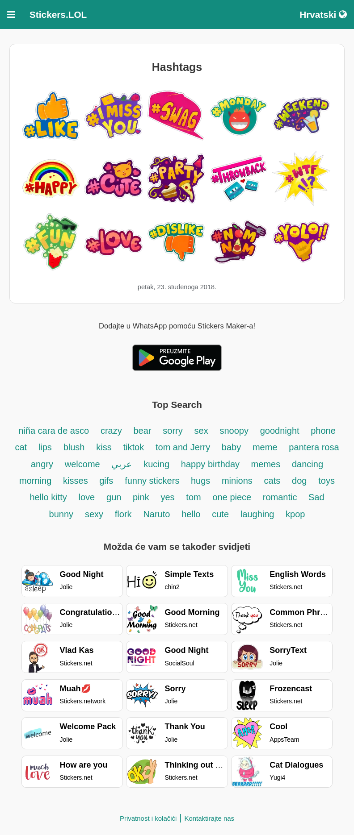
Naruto (156, 514)
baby (231, 447)
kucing (156, 464)
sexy (94, 514)
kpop (295, 514)
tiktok (133, 447)
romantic (281, 497)
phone (323, 431)
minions (237, 481)
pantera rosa (314, 447)
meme (265, 447)
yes (167, 497)
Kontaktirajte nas (209, 818)
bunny (61, 514)
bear (142, 431)
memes (266, 464)
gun (115, 497)
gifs (106, 481)
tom (193, 497)
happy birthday (211, 464)
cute (220, 514)
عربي (121, 464)
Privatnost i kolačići (148, 818)
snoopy (234, 431)
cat (21, 447)
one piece (232, 497)
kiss (103, 447)
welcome (82, 464)
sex (201, 431)
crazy (111, 431)
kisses (76, 481)
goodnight (281, 431)
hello (190, 514)
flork (123, 514)
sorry (172, 431)
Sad (316, 497)
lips (45, 447)
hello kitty (48, 497)
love (87, 497)
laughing (258, 514)
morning (35, 481)
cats (272, 481)
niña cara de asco (53, 431)
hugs (202, 481)
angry (42, 464)
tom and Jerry (184, 447)
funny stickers (153, 481)
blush (74, 447)
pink (141, 497)
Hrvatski (323, 14)
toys (326, 481)
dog (299, 481)
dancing (307, 464)
